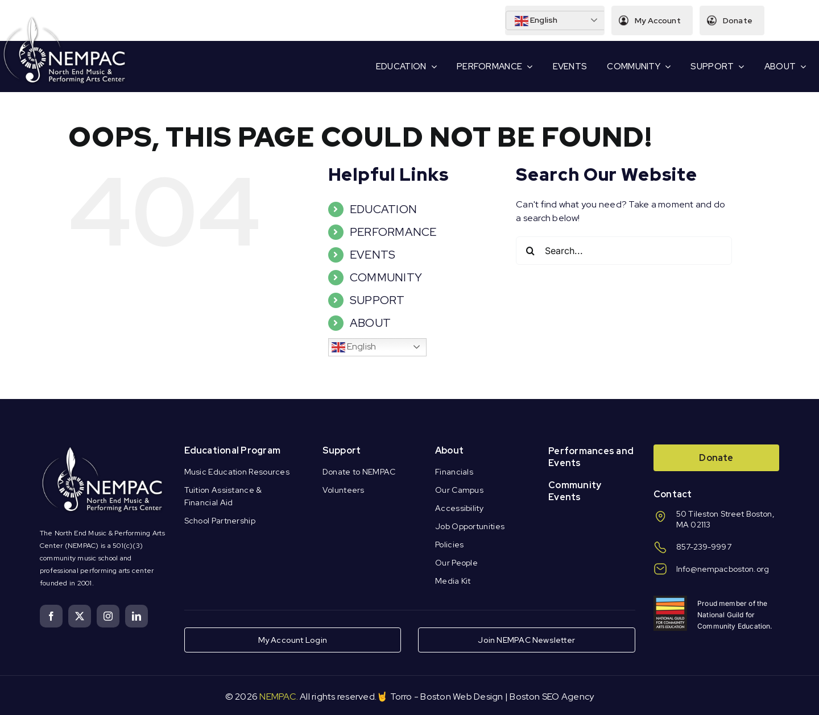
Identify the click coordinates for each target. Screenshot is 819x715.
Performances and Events (591, 457)
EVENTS (372, 254)
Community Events (574, 491)
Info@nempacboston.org (722, 569)
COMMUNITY (386, 277)
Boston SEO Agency (552, 696)
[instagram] (108, 616)
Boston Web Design (461, 696)
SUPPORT (377, 300)
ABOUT (370, 322)
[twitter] (79, 616)
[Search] (530, 250)
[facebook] (51, 616)
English (535, 21)
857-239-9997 (703, 547)
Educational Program (232, 450)
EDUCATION (383, 209)
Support (341, 450)
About (449, 450)
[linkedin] (136, 616)
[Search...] (624, 250)
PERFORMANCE (393, 232)
